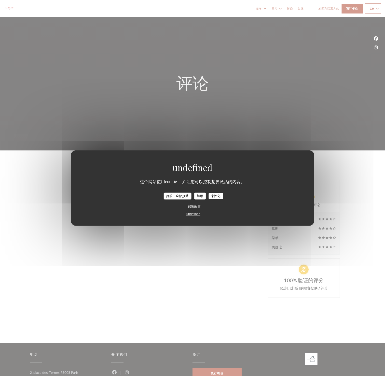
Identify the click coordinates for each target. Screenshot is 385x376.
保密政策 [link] (194, 206)
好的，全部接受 (177, 196)
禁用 (200, 196)
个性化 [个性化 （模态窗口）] (215, 196)
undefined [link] (193, 213)
